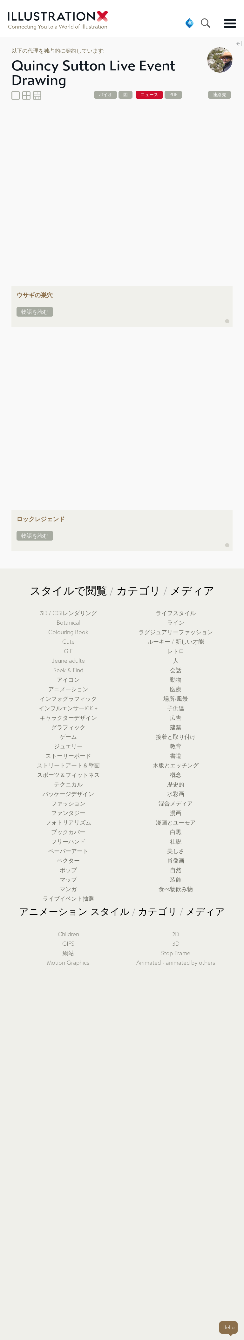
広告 (175, 718)
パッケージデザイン (68, 794)
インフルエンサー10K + (68, 708)
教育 (175, 746)
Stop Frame (175, 953)
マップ (68, 880)
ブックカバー (68, 832)
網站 (68, 953)
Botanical (68, 623)
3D (176, 944)
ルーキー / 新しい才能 (175, 642)
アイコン (68, 680)
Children (68, 934)
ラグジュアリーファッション (176, 632)
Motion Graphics (68, 963)
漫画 (175, 813)
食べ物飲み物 (176, 889)
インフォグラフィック (68, 699)
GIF (68, 651)
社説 (175, 841)
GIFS (68, 944)
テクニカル (68, 784)
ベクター (68, 860)
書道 (175, 756)
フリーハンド (68, 841)
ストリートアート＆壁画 (68, 765)
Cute (68, 642)
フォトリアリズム (68, 822)
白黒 (175, 832)
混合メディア (176, 803)
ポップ (68, 870)
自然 (175, 870)
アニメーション (68, 689)
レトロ (175, 651)
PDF (173, 94)
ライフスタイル (176, 613)
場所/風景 (175, 699)
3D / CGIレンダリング (68, 613)
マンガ (68, 889)
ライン (175, 623)
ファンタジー (68, 813)
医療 (175, 689)
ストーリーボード (68, 756)
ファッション (68, 803)
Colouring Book (68, 632)
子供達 (175, 708)
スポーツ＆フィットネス (68, 775)
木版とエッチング (176, 765)
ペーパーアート (68, 851)
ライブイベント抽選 (68, 899)
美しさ (175, 851)
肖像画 (175, 860)
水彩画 (175, 794)
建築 (175, 727)
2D (175, 934)
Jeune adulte (68, 661)
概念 (175, 775)
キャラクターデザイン (68, 718)
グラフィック (68, 727)
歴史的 (175, 784)
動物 (175, 680)
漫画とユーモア (176, 822)
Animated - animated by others (175, 963)
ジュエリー (68, 746)
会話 (175, 670)
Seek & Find (68, 670)
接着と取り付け (176, 737)
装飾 (175, 880)
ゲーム (68, 737)
